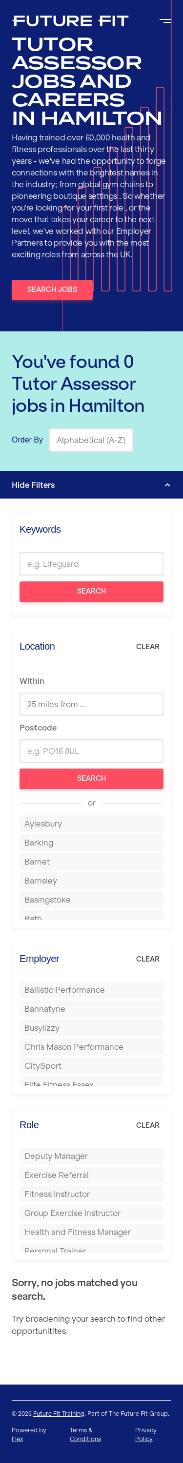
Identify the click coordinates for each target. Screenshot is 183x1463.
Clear (148, 646)
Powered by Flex (29, 1434)
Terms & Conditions (85, 1434)
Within (32, 681)
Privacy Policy (146, 1434)
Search (91, 591)
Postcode (38, 727)
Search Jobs (52, 289)
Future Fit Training (58, 1413)
